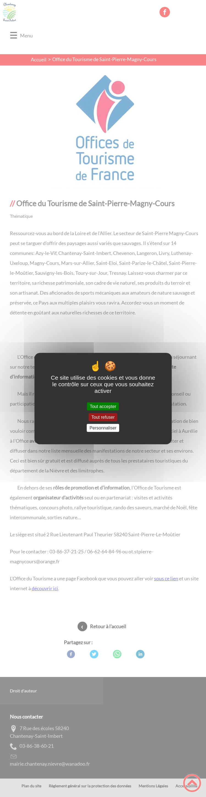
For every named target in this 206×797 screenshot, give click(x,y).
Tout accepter (103, 406)
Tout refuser (102, 417)
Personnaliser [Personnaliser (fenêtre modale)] (103, 428)
